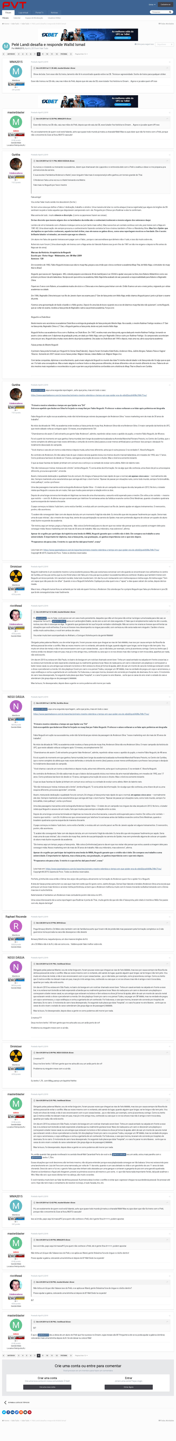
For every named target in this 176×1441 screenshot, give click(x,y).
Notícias (54, 13)
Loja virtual (23, 13)
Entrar (152, 5)
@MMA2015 (42, 1324)
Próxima (63, 54)
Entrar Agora (128, 1376)
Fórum (8, 13)
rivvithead (16, 597)
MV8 (57, 912)
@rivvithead (40, 610)
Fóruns (5, 18)
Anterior (11, 54)
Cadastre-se (165, 4)
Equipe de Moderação (34, 18)
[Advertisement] (88, 1421)
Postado (38, 62)
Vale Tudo (43, 48)
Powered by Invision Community (88, 1437)
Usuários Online (54, 18)
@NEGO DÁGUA (36, 387)
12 (56, 54)
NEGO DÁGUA (62, 161)
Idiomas (83, 1431)
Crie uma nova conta (47, 1376)
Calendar (16, 18)
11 (51, 54)
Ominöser (16, 560)
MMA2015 (19, 48)
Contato (93, 1431)
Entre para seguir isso (145, 44)
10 (47, 54)
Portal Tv (39, 13)
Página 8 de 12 (81, 54)
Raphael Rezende (16, 905)
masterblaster (62, 68)
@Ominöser (165, 1143)
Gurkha (16, 154)
